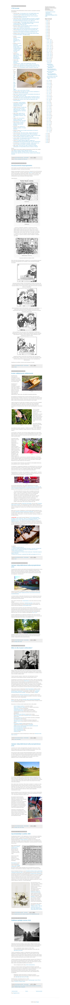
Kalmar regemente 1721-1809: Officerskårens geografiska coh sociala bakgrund (17, 56)
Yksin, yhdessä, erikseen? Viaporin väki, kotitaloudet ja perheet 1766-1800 (19, 119)
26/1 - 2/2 (48, 127)
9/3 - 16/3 (48, 118)
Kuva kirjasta (36, 907)
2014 (47, 38)
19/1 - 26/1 (49, 128)
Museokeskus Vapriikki (18, 723)
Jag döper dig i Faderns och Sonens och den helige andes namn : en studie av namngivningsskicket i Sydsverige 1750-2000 (19, 109)
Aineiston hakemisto (24, 839)
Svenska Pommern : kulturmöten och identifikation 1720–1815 (17, 39)
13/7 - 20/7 (49, 92)
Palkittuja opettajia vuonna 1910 (21, 920)
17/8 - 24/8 (49, 84)
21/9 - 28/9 (49, 60)
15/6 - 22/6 (49, 98)
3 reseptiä (36, 692)
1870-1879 (20, 950)
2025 (47, 22)
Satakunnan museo (17, 715)
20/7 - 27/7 (49, 90)
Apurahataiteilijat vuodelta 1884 (21, 834)
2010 (47, 138)
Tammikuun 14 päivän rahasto (19, 981)
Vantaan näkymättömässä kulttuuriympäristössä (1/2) (52, 74)
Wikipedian (33, 896)
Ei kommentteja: (26, 157)
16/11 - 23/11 (49, 48)
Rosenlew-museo (28, 715)
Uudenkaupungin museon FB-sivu (34, 980)
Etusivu (26, 991)
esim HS (30, 172)
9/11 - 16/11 (49, 49)
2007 (47, 142)
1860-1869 (16, 950)
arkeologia (15, 641)
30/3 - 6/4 (48, 114)
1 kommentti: (26, 912)
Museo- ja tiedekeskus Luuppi (19, 707)
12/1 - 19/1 (49, 130)
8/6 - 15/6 (48, 99)
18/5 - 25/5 (49, 103)
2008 (47, 141)
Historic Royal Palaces (29, 688)
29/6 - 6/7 (48, 95)
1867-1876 (22, 976)
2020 (47, 29)
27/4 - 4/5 (48, 108)
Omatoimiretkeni (25, 600)
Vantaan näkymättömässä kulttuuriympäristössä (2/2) (52, 69)
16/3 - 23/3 (49, 117)
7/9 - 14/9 (48, 80)
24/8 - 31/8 (49, 83)
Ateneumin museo (18, 717)
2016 (47, 35)
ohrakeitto (23, 692)
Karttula (30, 985)
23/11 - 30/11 (49, 46)
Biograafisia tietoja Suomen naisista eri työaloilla (21, 985)
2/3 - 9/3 (48, 120)
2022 (47, 26)
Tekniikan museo (17, 721)
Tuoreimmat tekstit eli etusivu (50, 11)
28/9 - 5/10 (49, 58)
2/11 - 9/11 (49, 51)
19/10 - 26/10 (49, 54)
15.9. (36, 612)
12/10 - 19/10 (49, 55)
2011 (47, 136)
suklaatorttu (37, 691)
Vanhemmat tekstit (39, 991)
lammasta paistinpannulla (16, 692)
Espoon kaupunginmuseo (18, 729)
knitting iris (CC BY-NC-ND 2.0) (18, 547)
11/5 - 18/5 (49, 105)
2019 (47, 30)
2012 (47, 135)
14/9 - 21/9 (49, 61)
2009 (47, 139)
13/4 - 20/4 (49, 111)
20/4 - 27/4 (49, 109)
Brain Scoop (26, 680)
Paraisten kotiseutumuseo (18, 710)
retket (18, 641)
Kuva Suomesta (38, 985)
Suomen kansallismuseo (18, 728)
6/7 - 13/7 (48, 93)
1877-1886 (26, 976)
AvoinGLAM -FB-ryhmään (26, 503)
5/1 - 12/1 (48, 131)
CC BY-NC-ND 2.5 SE (33, 151)
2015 (47, 36)
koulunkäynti (34, 985)
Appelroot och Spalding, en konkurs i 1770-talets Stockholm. (19, 127)
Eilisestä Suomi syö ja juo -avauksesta (19, 554)
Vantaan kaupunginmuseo (18, 730)
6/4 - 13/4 (48, 112)
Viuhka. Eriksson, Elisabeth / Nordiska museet (19, 151)
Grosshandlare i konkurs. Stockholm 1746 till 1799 (29, 67)
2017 (47, 33)
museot (15, 558)
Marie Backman (14, 862)
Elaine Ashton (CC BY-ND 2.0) (17, 550)
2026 (47, 20)
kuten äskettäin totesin (27, 605)
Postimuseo (16, 731)
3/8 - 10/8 (48, 87)
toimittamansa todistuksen (35, 891)
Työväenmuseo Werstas (20, 714)
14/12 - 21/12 (49, 42)
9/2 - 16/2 (48, 124)
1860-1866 (17, 976)
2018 (47, 32)
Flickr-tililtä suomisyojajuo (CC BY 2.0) (33, 554)
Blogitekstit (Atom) (16, 993)
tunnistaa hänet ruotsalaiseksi (35, 873)
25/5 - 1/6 (48, 102)
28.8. (33, 612)
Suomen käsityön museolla (19, 706)
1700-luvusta (15, 8)
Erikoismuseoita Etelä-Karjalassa (27, 725)
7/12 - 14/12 (49, 43)
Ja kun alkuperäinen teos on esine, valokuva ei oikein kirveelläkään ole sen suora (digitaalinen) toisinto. (25, 519)
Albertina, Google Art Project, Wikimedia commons (22, 150)
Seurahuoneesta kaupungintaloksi (21, 165)
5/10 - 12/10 (49, 57)
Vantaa (21, 641)
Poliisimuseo (16, 708)
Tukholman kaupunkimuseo (24, 694)
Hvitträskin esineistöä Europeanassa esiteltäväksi (24, 511)
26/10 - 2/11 (49, 52)
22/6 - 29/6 (49, 96)
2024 (47, 23)
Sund (20, 827)
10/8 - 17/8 (49, 86)
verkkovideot (19, 739)
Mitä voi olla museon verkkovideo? (21, 648)
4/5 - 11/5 (48, 106)
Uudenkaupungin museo (18, 709)
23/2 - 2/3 (48, 121)
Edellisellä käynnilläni (29, 603)
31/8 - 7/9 (48, 81)
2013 (47, 133)
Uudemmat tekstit (14, 991)
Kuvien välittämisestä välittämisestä (22, 373)
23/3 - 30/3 (49, 115)
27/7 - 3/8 (48, 89)
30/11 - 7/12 (49, 45)
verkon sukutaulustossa (30, 964)
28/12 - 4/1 (49, 39)
